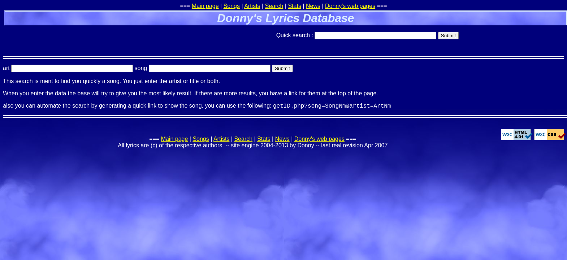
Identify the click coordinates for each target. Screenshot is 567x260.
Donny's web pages (350, 6)
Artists (252, 6)
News (313, 6)
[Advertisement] (87, 38)
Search (274, 6)
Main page (205, 6)
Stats (294, 6)
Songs (232, 6)
